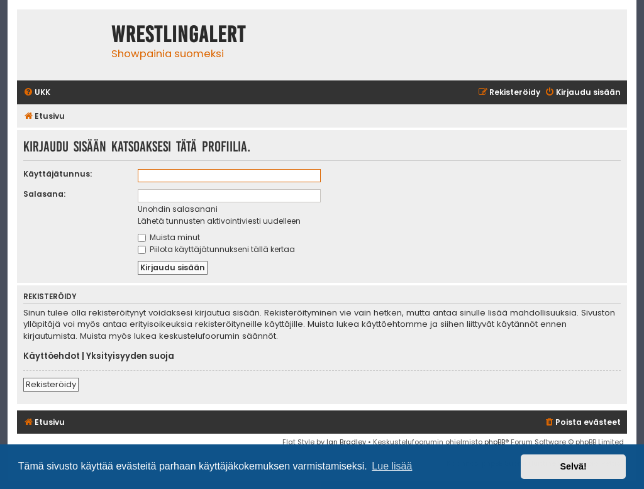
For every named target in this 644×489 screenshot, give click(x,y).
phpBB (494, 442)
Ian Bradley (346, 442)
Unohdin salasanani (178, 209)
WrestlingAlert (178, 34)
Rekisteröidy (51, 384)
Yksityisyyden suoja (130, 356)
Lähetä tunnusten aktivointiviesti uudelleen (219, 221)
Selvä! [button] (573, 466)
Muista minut (169, 237)
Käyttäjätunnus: (57, 173)
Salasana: (44, 194)
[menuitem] (36, 92)
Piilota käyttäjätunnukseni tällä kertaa (216, 249)
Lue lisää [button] (392, 466)
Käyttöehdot (51, 356)
